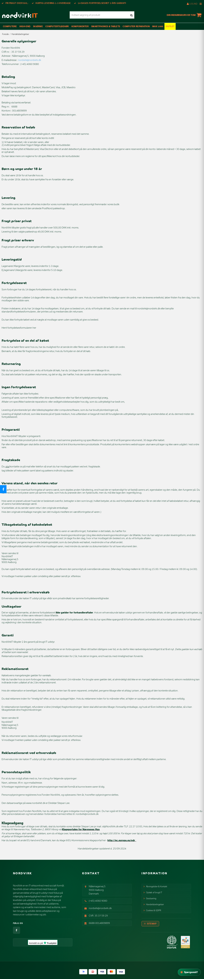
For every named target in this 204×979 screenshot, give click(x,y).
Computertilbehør (57, 26)
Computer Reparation (136, 26)
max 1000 (157, 26)
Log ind (192, 4)
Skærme (38, 26)
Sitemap (152, 923)
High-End (24, 26)
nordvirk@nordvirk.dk (100, 908)
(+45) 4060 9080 (98, 900)
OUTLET (170, 26)
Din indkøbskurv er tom (184, 15)
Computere (10, 26)
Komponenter (80, 26)
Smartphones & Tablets (105, 26)
